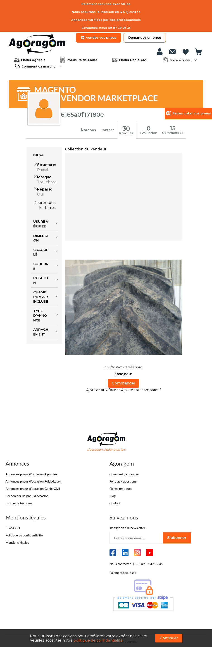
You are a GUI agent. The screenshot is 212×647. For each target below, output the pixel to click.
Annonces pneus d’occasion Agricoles (31, 474)
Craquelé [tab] (40, 251)
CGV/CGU (12, 527)
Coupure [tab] (40, 265)
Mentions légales (17, 542)
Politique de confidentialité (24, 535)
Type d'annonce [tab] (40, 315)
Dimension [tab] (40, 237)
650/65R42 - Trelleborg (124, 367)
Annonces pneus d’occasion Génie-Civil (32, 488)
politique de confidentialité (98, 640)
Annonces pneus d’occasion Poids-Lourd (33, 481)
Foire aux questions (123, 481)
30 (126, 128)
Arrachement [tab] (40, 331)
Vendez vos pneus (99, 38)
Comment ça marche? (124, 474)
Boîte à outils (180, 59)
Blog (113, 495)
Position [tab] (40, 280)
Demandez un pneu (144, 38)
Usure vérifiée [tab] (40, 223)
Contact (107, 130)
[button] (103, 389)
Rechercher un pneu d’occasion (26, 495)
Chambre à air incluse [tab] (40, 296)
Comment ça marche (38, 66)
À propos (88, 130)
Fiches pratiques (121, 488)
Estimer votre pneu (18, 503)
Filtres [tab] (38, 155)
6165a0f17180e (82, 114)
